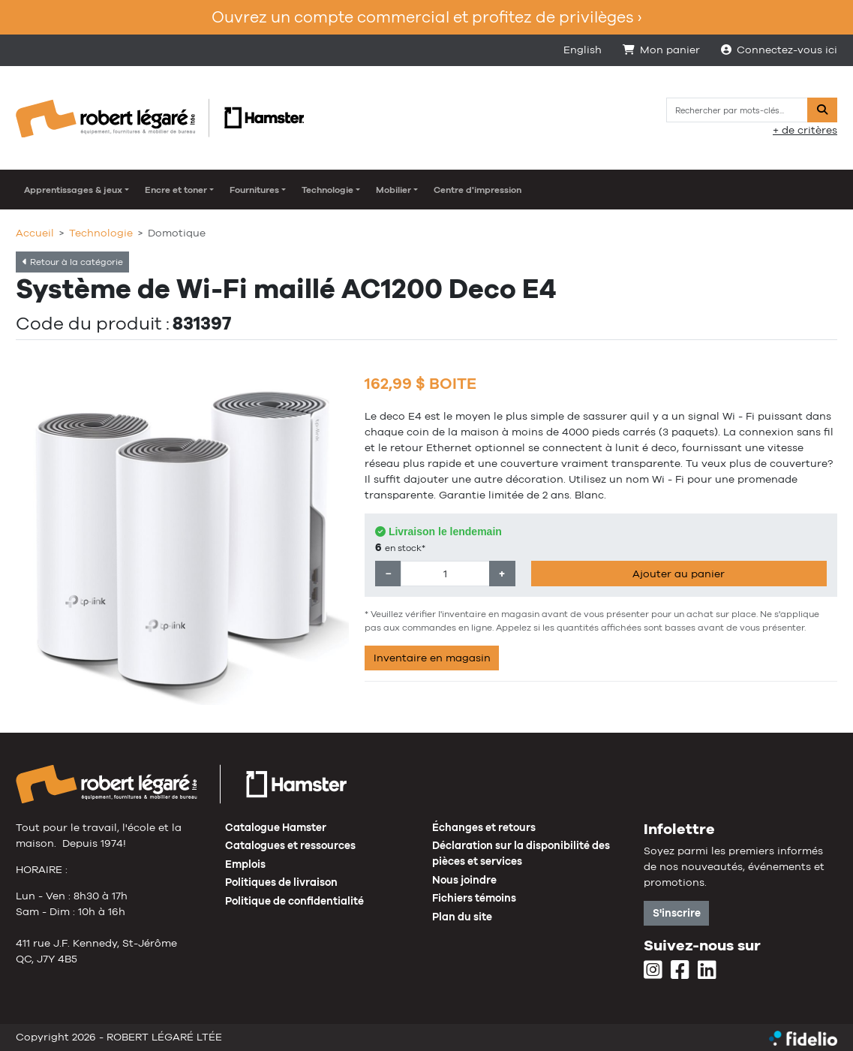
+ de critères (805, 130)
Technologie (101, 233)
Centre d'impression (477, 190)
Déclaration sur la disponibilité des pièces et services (521, 853)
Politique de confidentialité (294, 901)
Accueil (35, 233)
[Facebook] (680, 970)
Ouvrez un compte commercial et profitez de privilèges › (426, 17)
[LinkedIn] (707, 970)
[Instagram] (653, 970)
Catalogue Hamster (275, 827)
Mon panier (661, 50)
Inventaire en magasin (432, 658)
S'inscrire (677, 913)
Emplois (245, 864)
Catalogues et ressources (290, 845)
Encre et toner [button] (176, 190)
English (582, 50)
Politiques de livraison (281, 882)
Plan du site (462, 917)
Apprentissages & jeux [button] (73, 190)
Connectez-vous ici (779, 50)
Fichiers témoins (474, 898)
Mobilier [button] (393, 190)
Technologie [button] (327, 190)
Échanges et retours (484, 827)
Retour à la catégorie (73, 262)
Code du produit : (93, 323)
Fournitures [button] (254, 190)
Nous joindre (464, 880)
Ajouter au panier (678, 574)
